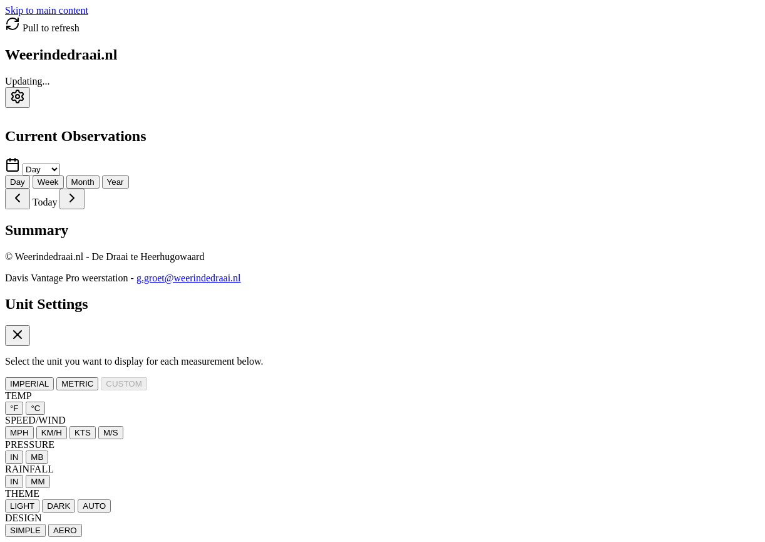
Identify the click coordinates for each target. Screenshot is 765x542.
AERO (65, 530)
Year (115, 182)
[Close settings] (17, 335)
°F (14, 408)
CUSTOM (124, 383)
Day (17, 182)
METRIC (77, 383)
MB (37, 457)
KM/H (51, 432)
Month (83, 182)
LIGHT (22, 506)
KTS (82, 432)
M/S (110, 432)
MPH (19, 432)
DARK (58, 506)
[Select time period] (41, 169)
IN (14, 457)
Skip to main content (46, 10)
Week (48, 182)
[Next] (72, 199)
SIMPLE (25, 530)
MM (37, 481)
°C (35, 408)
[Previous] (17, 199)
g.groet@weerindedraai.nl (188, 278)
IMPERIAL (29, 383)
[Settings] (17, 97)
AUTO (94, 506)
